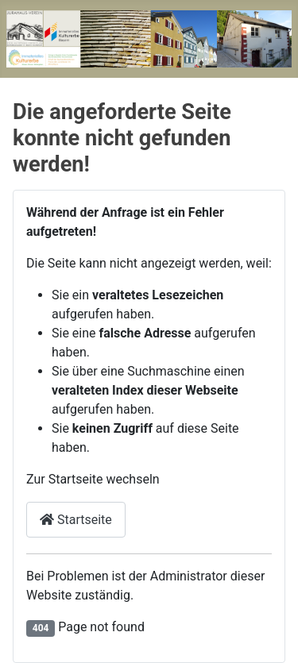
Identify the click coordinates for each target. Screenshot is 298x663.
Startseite (76, 519)
